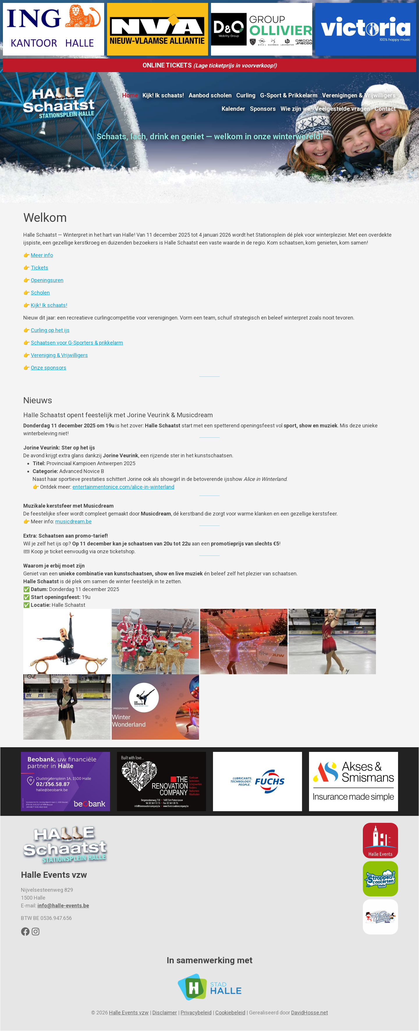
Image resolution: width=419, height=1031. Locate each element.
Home (130, 95)
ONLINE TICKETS (210, 65)
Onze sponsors (48, 368)
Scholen (40, 293)
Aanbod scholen (210, 95)
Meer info (42, 255)
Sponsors (263, 108)
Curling (245, 95)
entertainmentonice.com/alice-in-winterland (123, 487)
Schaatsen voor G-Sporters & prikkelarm (77, 343)
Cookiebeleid (230, 1012)
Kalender (233, 108)
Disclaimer (164, 1012)
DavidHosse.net (309, 1012)
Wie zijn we (295, 108)
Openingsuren (47, 280)
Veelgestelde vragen (342, 108)
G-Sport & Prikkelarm (288, 95)
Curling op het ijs (50, 330)
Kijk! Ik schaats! (163, 95)
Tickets (39, 268)
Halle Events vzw (129, 1012)
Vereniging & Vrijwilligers (59, 355)
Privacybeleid (196, 1012)
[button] (67, 641)
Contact (385, 108)
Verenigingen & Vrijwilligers (359, 95)
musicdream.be (73, 521)
